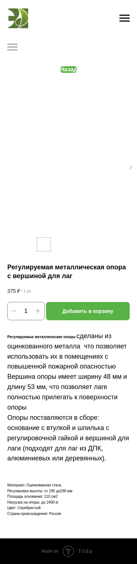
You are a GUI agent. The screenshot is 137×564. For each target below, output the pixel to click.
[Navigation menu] (124, 18)
